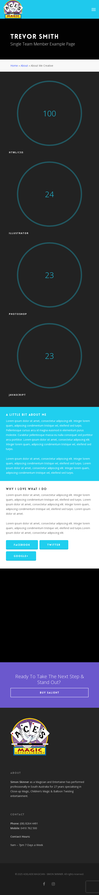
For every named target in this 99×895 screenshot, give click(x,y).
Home (14, 65)
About (24, 65)
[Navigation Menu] (94, 9)
